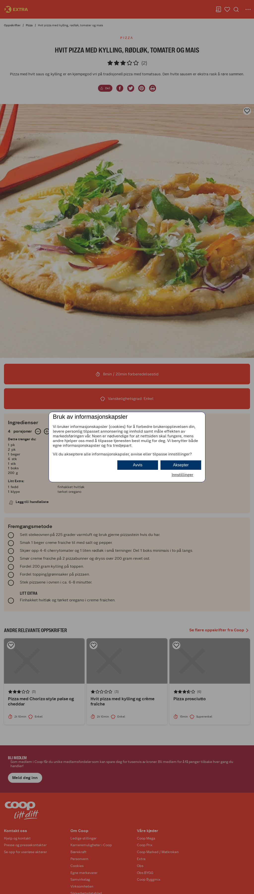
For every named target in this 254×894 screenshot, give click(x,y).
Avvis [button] (137, 465)
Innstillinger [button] (182, 474)
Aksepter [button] (181, 465)
